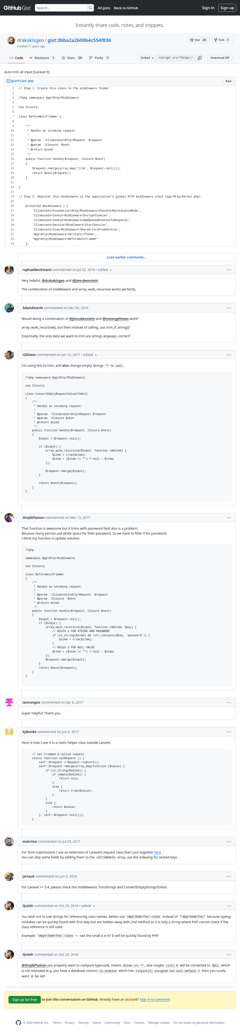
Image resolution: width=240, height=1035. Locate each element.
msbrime (30, 841)
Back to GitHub (126, 8)
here (157, 852)
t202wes (29, 354)
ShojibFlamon (34, 517)
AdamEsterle (33, 308)
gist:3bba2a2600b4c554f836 (79, 40)
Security (83, 1023)
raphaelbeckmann (37, 269)
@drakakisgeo (53, 280)
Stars (73, 58)
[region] (120, 166)
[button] (200, 58)
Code (16, 58)
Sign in (208, 7)
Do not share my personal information (198, 1023)
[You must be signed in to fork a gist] (222, 40)
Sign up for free (25, 999)
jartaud (28, 876)
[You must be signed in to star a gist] (199, 40)
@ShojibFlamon (34, 965)
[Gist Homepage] (17, 8)
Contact (139, 1023)
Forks (99, 58)
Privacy (69, 1023)
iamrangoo (31, 702)
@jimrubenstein (85, 280)
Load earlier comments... (127, 257)
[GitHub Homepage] (18, 1023)
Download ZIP (220, 58)
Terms (57, 1023)
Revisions (42, 58)
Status (97, 1023)
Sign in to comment (155, 999)
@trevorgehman (116, 318)
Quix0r (28, 905)
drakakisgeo (30, 40)
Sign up (227, 7)
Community (112, 1023)
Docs (127, 1023)
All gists (104, 8)
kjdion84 (30, 731)
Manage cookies (159, 1023)
